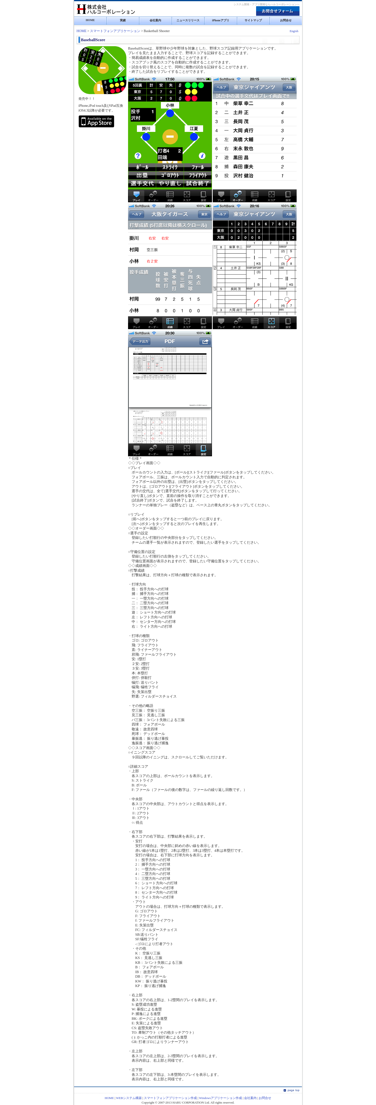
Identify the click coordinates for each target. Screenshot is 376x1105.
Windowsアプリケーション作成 (220, 1098)
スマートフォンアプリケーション (115, 31)
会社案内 (155, 20)
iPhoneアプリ (220, 20)
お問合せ (286, 20)
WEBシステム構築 (129, 1098)
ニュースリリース (188, 20)
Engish (294, 31)
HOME (90, 20)
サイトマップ (253, 20)
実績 (123, 20)
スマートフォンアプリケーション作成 (170, 1098)
